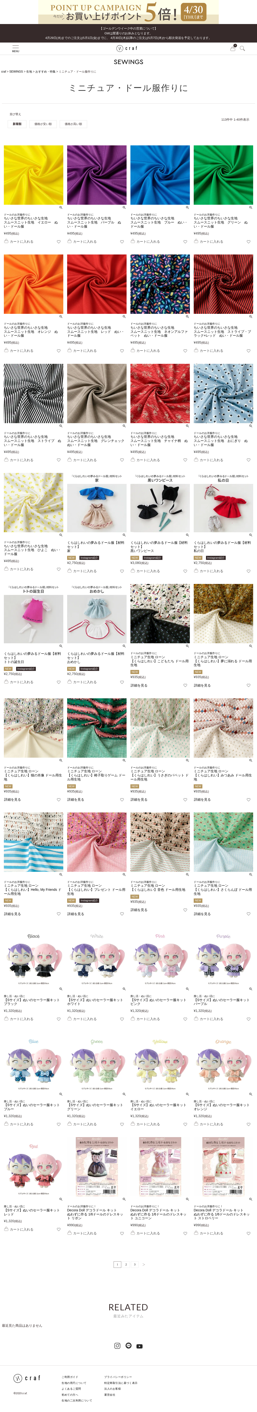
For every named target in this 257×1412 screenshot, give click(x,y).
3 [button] (134, 1264)
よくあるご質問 (71, 1388)
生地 (29, 71)
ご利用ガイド (70, 1376)
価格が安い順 (43, 124)
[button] (142, 1264)
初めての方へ (70, 1394)
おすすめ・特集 (45, 71)
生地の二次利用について (77, 1400)
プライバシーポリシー (118, 1376)
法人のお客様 (112, 1388)
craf (3, 71)
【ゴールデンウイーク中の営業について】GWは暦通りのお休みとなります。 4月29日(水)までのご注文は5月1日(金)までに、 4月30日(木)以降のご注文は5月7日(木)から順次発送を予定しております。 (128, 33)
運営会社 (109, 1394)
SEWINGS (16, 71)
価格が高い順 (73, 124)
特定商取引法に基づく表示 (121, 1382)
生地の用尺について (74, 1382)
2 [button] (126, 1264)
